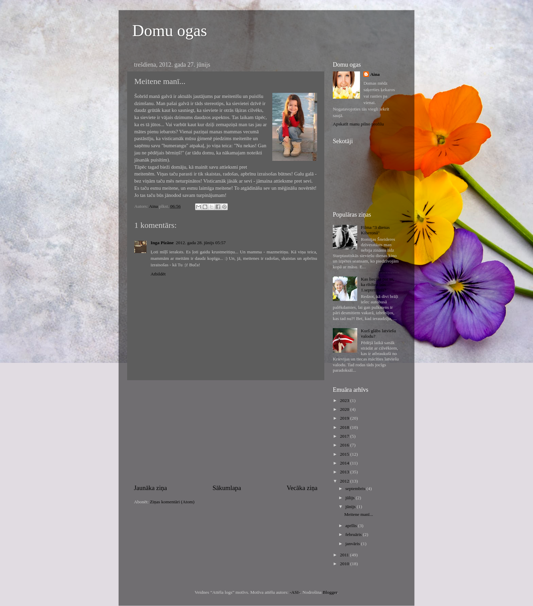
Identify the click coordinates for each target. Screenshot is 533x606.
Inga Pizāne (162, 242)
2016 (345, 445)
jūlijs (350, 497)
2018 (345, 427)
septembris (355, 488)
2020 (345, 409)
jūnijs (351, 506)
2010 (345, 563)
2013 (345, 471)
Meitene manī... (358, 514)
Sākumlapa (226, 487)
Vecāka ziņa (302, 487)
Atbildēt (158, 273)
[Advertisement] (226, 431)
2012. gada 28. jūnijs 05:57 (201, 242)
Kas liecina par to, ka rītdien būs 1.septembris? (377, 284)
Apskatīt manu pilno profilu (358, 124)
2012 (345, 481)
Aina (375, 74)
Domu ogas (169, 30)
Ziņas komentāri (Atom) (172, 501)
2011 (345, 554)
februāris (354, 534)
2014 (345, 463)
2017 (345, 436)
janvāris (353, 543)
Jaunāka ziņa (150, 487)
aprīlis (351, 525)
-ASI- (295, 592)
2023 (345, 400)
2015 (345, 454)
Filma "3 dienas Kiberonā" (375, 230)
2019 (345, 418)
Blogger (330, 592)
